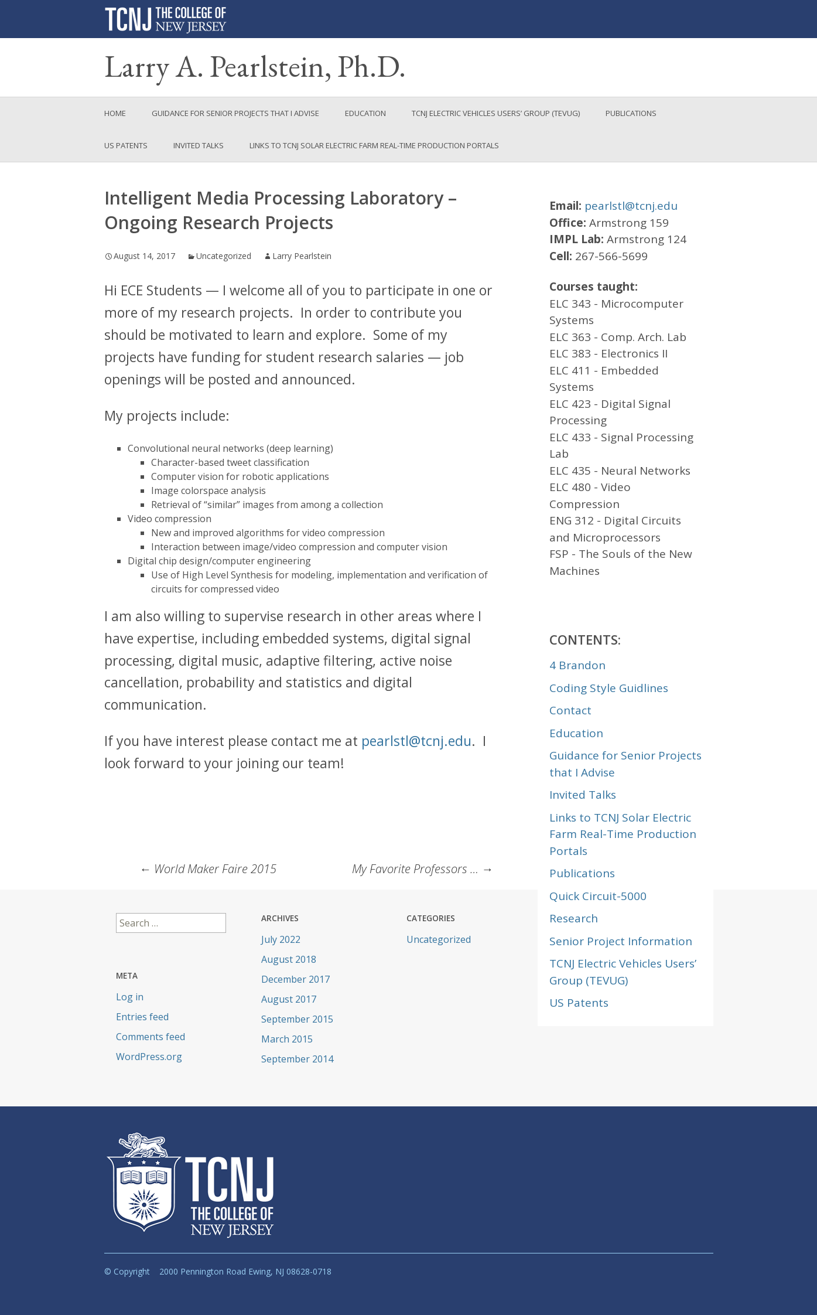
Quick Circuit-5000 (598, 896)
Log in (129, 996)
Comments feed (150, 1036)
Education (365, 113)
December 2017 (295, 979)
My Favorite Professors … (422, 869)
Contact (570, 710)
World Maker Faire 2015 (207, 869)
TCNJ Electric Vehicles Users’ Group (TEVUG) (496, 113)
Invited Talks (198, 145)
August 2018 (288, 959)
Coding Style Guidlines (608, 688)
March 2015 (287, 1039)
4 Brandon (577, 665)
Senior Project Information (620, 941)
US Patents (126, 145)
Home (115, 113)
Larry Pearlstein (301, 255)
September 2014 (297, 1058)
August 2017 (288, 999)
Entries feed (142, 1016)
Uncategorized (223, 255)
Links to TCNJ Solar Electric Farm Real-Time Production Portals (374, 145)
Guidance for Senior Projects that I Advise (235, 113)
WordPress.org (149, 1056)
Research (573, 918)
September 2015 (297, 1019)
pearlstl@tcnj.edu (416, 740)
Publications (631, 113)
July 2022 (280, 939)
